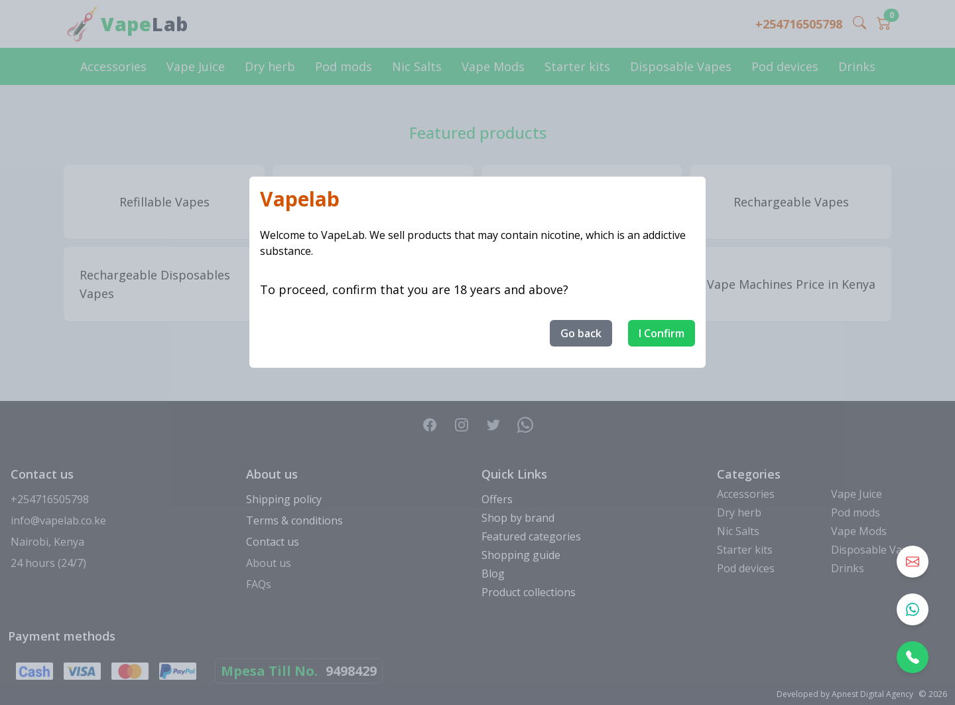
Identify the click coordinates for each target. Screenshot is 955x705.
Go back (581, 333)
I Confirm (661, 333)
